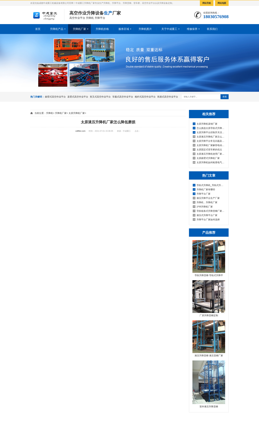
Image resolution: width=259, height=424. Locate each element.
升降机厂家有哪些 (204, 189)
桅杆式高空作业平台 (145, 96)
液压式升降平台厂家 (205, 215)
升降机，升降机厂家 (205, 202)
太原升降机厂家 (77, 113)
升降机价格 (102, 29)
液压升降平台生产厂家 (206, 198)
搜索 (224, 96)
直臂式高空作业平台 (77, 96)
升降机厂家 (79, 29)
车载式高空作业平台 (122, 96)
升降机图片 (145, 29)
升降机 (49, 113)
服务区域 (123, 29)
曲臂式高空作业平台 (55, 96)
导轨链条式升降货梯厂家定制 (209, 211)
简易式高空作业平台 (167, 96)
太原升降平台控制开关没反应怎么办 (209, 132)
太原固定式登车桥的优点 (207, 149)
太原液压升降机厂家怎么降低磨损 (209, 136)
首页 (37, 29)
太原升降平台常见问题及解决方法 (209, 141)
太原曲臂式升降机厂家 (206, 158)
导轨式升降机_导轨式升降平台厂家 (209, 185)
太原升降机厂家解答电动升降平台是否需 (209, 145)
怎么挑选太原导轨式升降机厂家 (209, 128)
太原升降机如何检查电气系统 (209, 162)
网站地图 (222, 3)
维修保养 (192, 29)
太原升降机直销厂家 (205, 123)
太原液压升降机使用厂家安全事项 (209, 154)
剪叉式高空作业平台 (100, 96)
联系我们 (212, 29)
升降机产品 (56, 29)
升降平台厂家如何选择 (206, 219)
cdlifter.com (80, 131)
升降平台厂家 (201, 193)
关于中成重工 (169, 29)
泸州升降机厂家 (203, 206)
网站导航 (206, 3)
